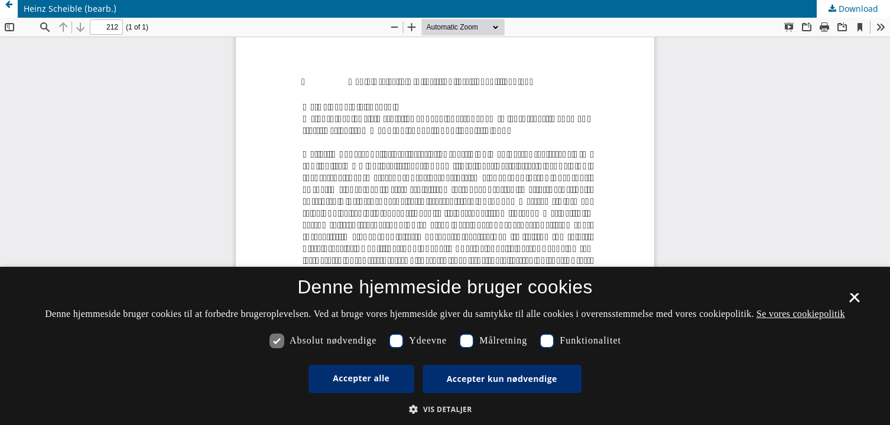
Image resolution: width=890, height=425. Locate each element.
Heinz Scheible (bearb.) (70, 8)
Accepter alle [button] (361, 378)
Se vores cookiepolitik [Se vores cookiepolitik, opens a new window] (800, 314)
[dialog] (445, 346)
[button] (445, 409)
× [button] (854, 301)
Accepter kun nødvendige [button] (502, 378)
